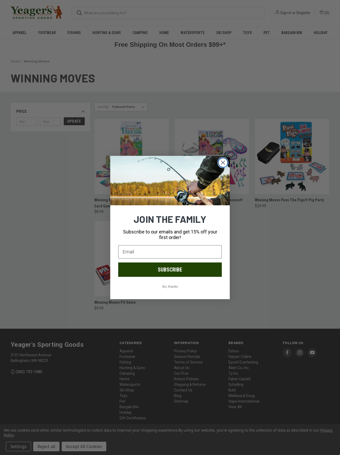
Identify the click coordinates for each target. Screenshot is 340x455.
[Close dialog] (223, 162)
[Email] (170, 251)
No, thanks (170, 287)
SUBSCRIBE (170, 269)
